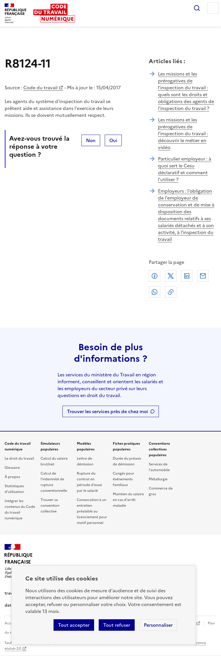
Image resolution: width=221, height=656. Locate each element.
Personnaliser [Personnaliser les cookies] (158, 625)
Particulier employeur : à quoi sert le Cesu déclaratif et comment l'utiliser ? (184, 169)
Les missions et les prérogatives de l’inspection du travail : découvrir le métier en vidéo (183, 133)
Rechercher (197, 8)
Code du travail (40, 87)
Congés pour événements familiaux (123, 479)
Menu (213, 8)
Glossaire (12, 467)
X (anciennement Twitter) (170, 276)
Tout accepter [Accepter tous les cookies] (73, 625)
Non (91, 140)
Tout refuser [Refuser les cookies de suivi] (116, 625)
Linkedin (187, 276)
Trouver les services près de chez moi (107, 411)
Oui (113, 140)
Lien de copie (170, 292)
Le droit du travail (19, 458)
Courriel (203, 276)
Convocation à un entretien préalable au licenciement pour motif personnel (92, 511)
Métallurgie (158, 479)
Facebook (154, 276)
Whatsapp (154, 292)
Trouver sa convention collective (50, 505)
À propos (12, 476)
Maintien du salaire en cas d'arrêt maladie (128, 499)
